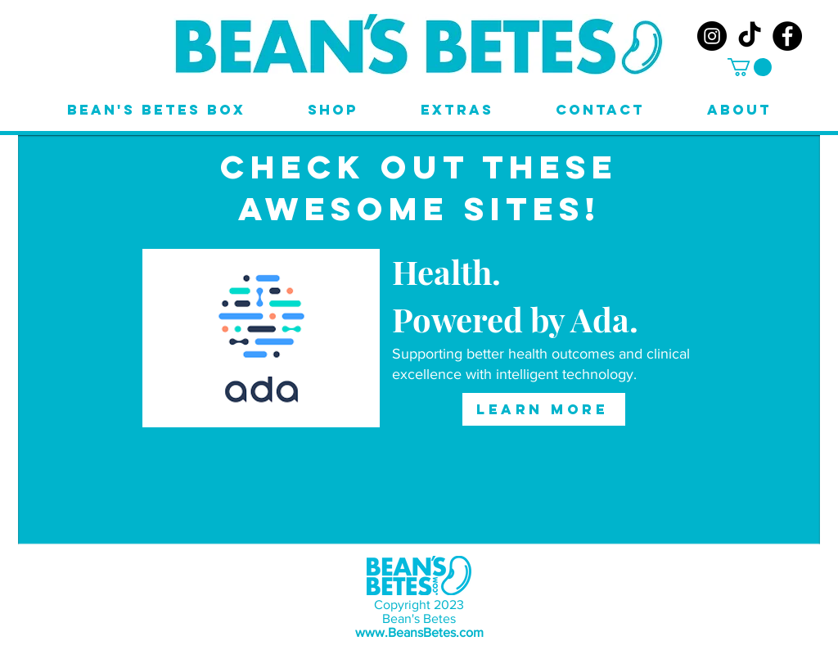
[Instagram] (712, 36)
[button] (750, 67)
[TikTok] (749, 36)
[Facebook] (787, 36)
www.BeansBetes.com (419, 632)
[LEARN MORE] (543, 409)
